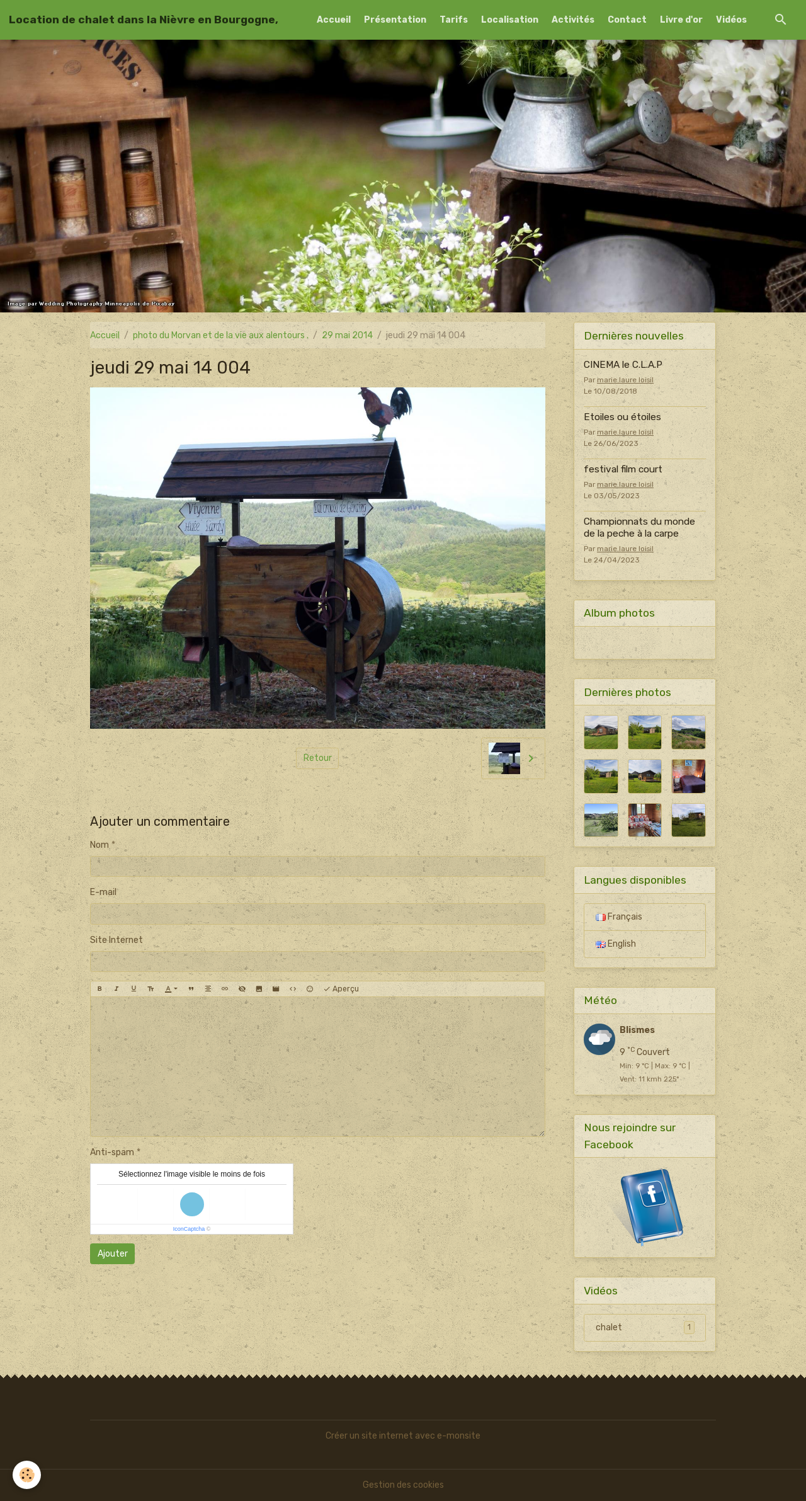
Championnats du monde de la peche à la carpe (639, 527)
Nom (99, 845)
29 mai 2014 (347, 335)
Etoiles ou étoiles (622, 417)
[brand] (143, 19)
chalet (645, 1327)
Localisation (509, 19)
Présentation (395, 19)
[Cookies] (27, 1475)
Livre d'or (681, 19)
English (616, 944)
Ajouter (113, 1253)
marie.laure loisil (625, 379)
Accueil (334, 19)
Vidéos (731, 19)
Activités (573, 19)
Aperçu (341, 989)
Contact (627, 19)
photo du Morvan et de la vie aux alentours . (221, 335)
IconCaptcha (189, 1229)
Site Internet (116, 940)
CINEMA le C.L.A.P (623, 364)
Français (619, 916)
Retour (318, 758)
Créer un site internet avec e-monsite (403, 1435)
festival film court (623, 469)
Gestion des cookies (403, 1485)
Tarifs (454, 19)
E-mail (103, 892)
